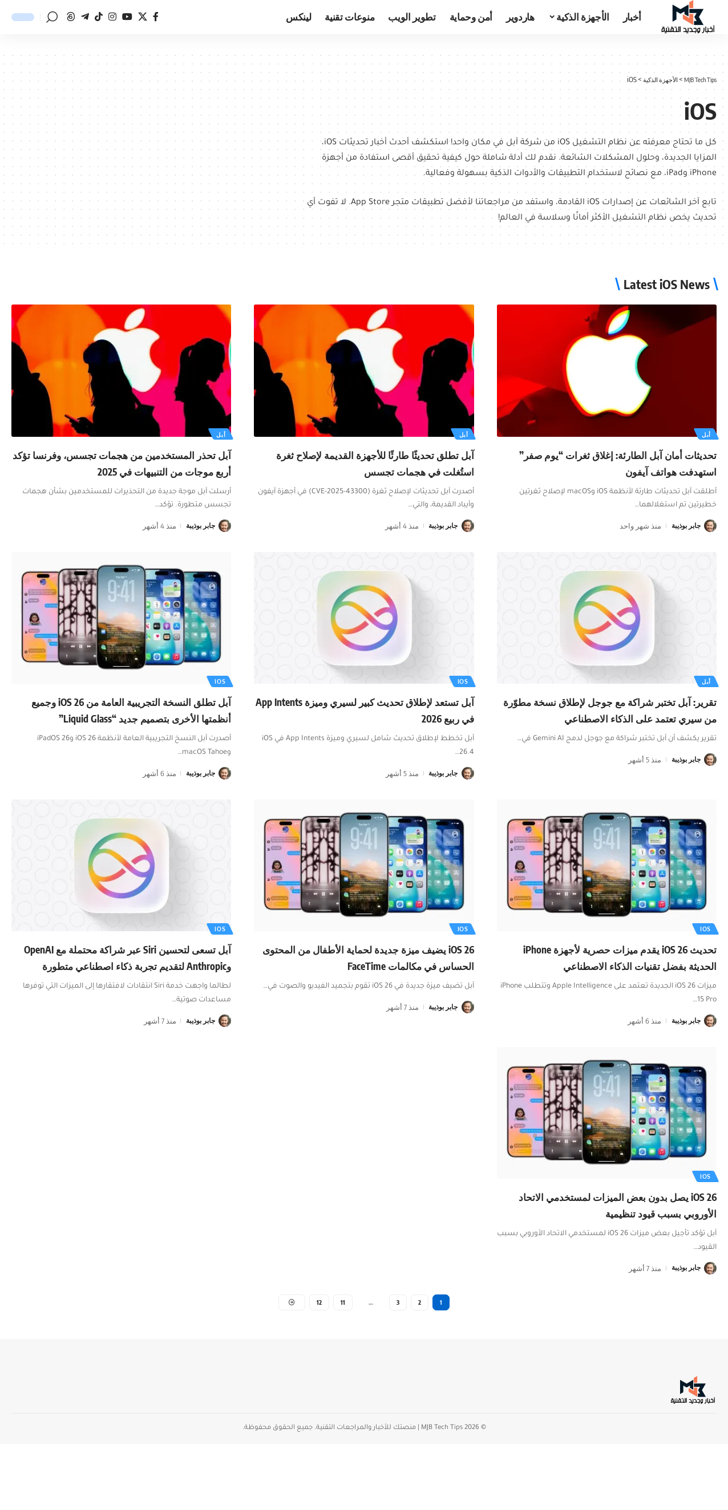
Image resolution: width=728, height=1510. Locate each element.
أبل (705, 433)
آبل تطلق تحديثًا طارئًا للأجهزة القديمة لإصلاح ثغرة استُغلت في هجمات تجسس (371, 462)
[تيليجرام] (85, 17)
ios (461, 696)
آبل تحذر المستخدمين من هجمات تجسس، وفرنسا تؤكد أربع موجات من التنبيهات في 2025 (122, 470)
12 (319, 1367)
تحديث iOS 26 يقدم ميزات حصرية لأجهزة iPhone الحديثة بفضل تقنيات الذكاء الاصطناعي (612, 996)
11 (343, 1367)
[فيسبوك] (155, 17)
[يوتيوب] (127, 17)
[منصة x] (142, 17)
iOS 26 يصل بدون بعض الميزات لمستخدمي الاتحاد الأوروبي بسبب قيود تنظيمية (617, 1259)
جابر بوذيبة (684, 525)
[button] (52, 17)
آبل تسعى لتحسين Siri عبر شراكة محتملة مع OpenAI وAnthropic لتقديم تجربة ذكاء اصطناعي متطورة (125, 996)
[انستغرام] (112, 17)
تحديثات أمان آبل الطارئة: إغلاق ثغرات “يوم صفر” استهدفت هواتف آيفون (618, 462)
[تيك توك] (99, 17)
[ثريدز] (70, 17)
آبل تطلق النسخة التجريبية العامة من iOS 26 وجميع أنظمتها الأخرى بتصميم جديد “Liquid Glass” (126, 733)
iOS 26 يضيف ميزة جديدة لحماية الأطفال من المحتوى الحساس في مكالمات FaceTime (369, 996)
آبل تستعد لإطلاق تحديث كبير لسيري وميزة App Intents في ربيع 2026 (380, 725)
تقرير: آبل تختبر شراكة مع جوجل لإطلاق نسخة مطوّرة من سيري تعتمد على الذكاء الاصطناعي (612, 733)
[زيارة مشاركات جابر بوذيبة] (710, 525)
